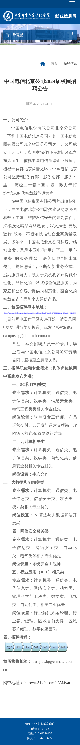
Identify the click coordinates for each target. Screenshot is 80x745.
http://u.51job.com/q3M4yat (47, 682)
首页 (54, 63)
